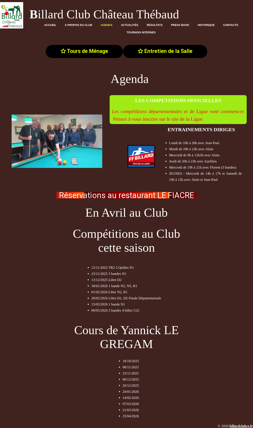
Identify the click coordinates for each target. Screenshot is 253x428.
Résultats (155, 25)
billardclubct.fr (241, 426)
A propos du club (78, 25)
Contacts (230, 25)
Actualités (129, 25)
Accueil (50, 25)
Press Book (180, 25)
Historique (206, 25)
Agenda (106, 25)
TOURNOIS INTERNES (141, 32)
